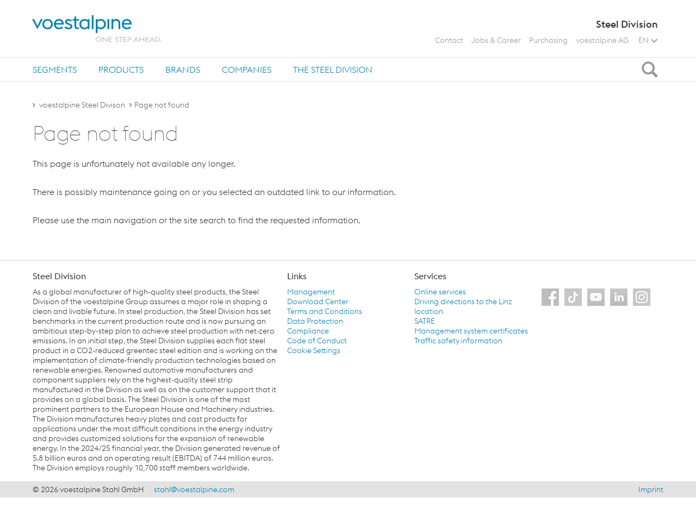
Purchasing (548, 40)
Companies (246, 69)
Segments (55, 69)
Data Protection (315, 321)
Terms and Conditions (324, 311)
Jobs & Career (496, 40)
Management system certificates (471, 331)
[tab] (55, 69)
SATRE (424, 321)
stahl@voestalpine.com (194, 489)
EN (647, 40)
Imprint (650, 489)
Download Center (318, 301)
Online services (440, 292)
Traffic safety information (458, 340)
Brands (182, 69)
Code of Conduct (317, 340)
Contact (449, 40)
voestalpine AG (602, 40)
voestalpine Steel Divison (82, 105)
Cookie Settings (313, 350)
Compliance (308, 331)
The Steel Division (332, 69)
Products (121, 69)
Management (311, 292)
